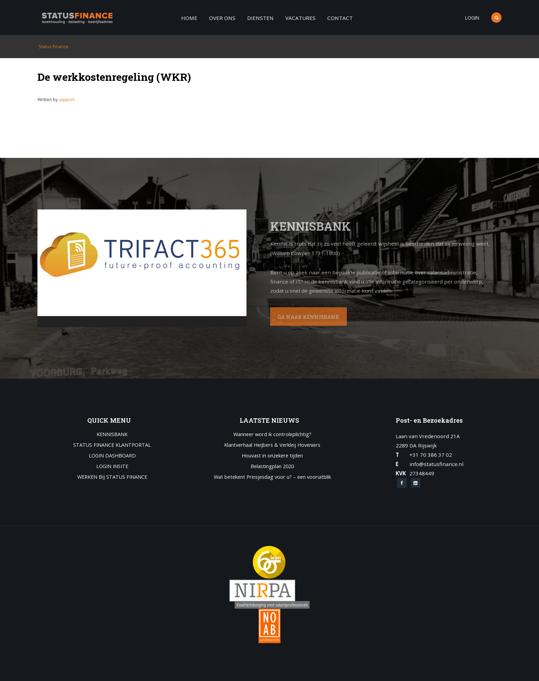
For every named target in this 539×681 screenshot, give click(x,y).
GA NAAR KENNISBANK (291, 315)
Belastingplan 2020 (272, 466)
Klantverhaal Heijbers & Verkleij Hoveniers (272, 445)
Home (189, 17)
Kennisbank (112, 434)
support (67, 99)
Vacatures (300, 17)
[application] (141, 268)
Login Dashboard (112, 456)
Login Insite (112, 466)
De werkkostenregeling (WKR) (114, 77)
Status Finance (52, 46)
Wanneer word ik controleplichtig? (272, 434)
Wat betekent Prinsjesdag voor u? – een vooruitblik (272, 477)
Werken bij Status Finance (112, 477)
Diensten (260, 17)
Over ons (222, 17)
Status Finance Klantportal (112, 445)
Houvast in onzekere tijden (272, 456)
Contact (340, 17)
